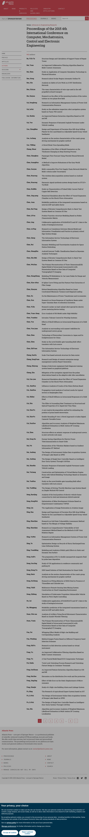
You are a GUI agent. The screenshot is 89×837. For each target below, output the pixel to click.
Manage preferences (9, 826)
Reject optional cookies (27, 833)
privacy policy (11, 823)
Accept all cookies (9, 833)
